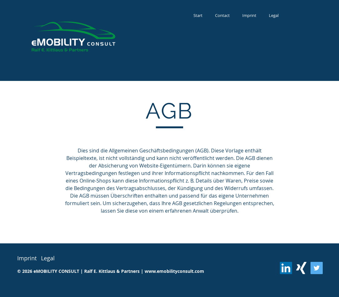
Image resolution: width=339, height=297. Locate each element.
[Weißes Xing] (301, 268)
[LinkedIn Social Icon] (286, 268)
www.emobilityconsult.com (174, 271)
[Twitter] (317, 268)
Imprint (27, 258)
